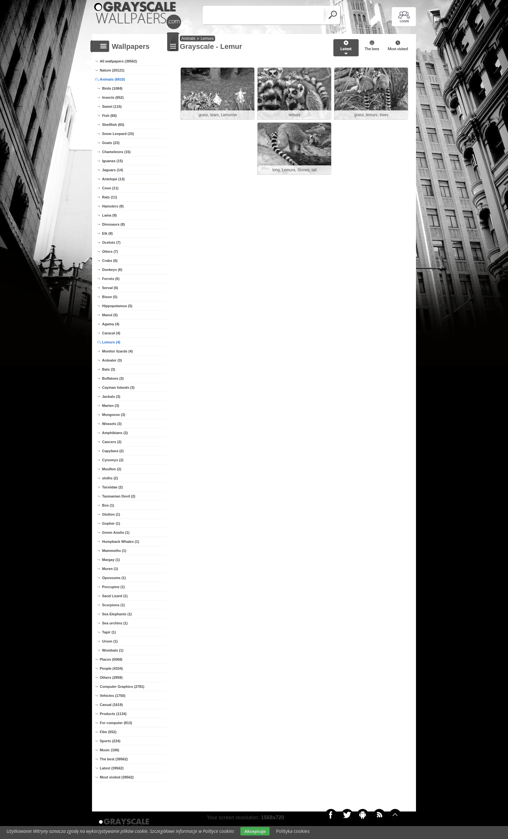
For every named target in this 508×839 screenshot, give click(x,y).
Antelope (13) (113, 179)
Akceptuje (254, 831)
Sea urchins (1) (115, 623)
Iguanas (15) (112, 161)
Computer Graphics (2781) (122, 686)
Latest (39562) (111, 768)
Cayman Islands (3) (118, 387)
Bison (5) (109, 297)
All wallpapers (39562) (118, 61)
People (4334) (111, 668)
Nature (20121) (112, 70)
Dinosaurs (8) (113, 224)
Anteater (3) (112, 360)
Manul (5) (110, 315)
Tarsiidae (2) (112, 487)
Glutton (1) (111, 514)
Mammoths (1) (114, 551)
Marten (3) (110, 406)
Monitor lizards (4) (117, 351)
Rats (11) (109, 197)
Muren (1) (110, 569)
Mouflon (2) (111, 469)
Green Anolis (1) (116, 532)
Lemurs (207, 38)
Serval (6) (110, 288)
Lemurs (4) (111, 342)
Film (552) (108, 732)
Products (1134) (113, 714)
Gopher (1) (111, 523)
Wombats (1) (112, 650)
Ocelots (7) (111, 242)
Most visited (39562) (117, 777)
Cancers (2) (111, 442)
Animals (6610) (112, 79)
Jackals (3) (111, 396)
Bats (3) (108, 369)
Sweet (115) (112, 106)
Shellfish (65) (113, 125)
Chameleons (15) (116, 152)
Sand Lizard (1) (115, 596)
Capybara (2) (113, 451)
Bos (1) (108, 505)
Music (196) (109, 750)
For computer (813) (116, 723)
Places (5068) (111, 659)
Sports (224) (110, 741)
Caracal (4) (111, 333)
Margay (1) (111, 560)
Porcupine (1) (113, 587)
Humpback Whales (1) (120, 541)
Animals (188, 38)
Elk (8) (107, 233)
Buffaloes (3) (113, 378)
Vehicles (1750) (112, 696)
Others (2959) (111, 677)
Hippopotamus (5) (117, 306)
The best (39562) (114, 759)
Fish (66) (109, 115)
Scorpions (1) (113, 605)
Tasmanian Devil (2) (118, 496)
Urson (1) (110, 641)
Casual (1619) (111, 705)
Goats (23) (111, 143)
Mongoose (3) (113, 415)
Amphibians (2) (115, 433)
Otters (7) (110, 251)
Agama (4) (110, 324)
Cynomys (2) (112, 460)
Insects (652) (113, 97)
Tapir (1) (109, 632)
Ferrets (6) (111, 279)
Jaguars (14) (112, 170)
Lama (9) (109, 215)
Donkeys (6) (112, 270)
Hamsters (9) (113, 206)
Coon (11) (110, 188)
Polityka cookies (293, 831)
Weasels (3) (111, 424)
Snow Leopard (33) (118, 134)
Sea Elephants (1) (117, 614)
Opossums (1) (114, 578)
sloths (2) (110, 478)
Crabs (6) (110, 261)
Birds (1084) (112, 88)
